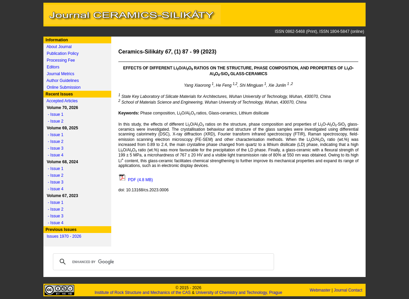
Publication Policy (63, 53)
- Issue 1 (53, 114)
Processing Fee (61, 60)
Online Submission (64, 87)
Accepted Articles (62, 101)
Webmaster (320, 290)
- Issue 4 (53, 155)
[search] (162, 262)
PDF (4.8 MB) (135, 179)
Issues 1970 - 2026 (64, 236)
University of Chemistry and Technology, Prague (239, 292)
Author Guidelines (62, 80)
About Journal (59, 46)
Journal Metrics (60, 73)
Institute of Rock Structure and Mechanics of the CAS (143, 292)
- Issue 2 (53, 121)
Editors (53, 67)
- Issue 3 (53, 148)
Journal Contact (348, 290)
